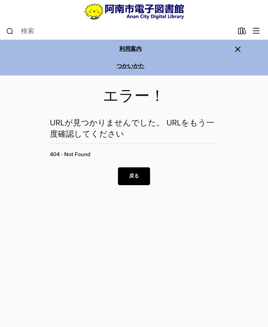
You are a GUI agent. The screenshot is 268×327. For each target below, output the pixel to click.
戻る (134, 176)
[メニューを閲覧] (256, 31)
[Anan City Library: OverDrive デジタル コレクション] (134, 11)
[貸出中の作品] (242, 32)
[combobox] (120, 31)
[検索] (10, 31)
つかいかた (130, 66)
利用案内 (130, 49)
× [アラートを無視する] (237, 49)
